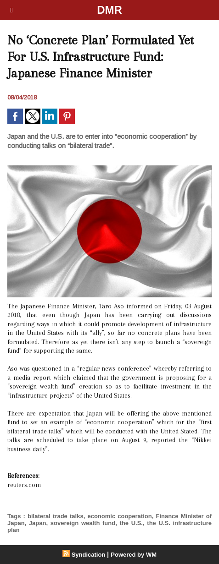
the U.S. (131, 523)
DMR (109, 10)
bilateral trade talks (56, 516)
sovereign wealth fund (83, 523)
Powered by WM (134, 554)
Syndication (89, 554)
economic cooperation (119, 516)
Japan (37, 523)
